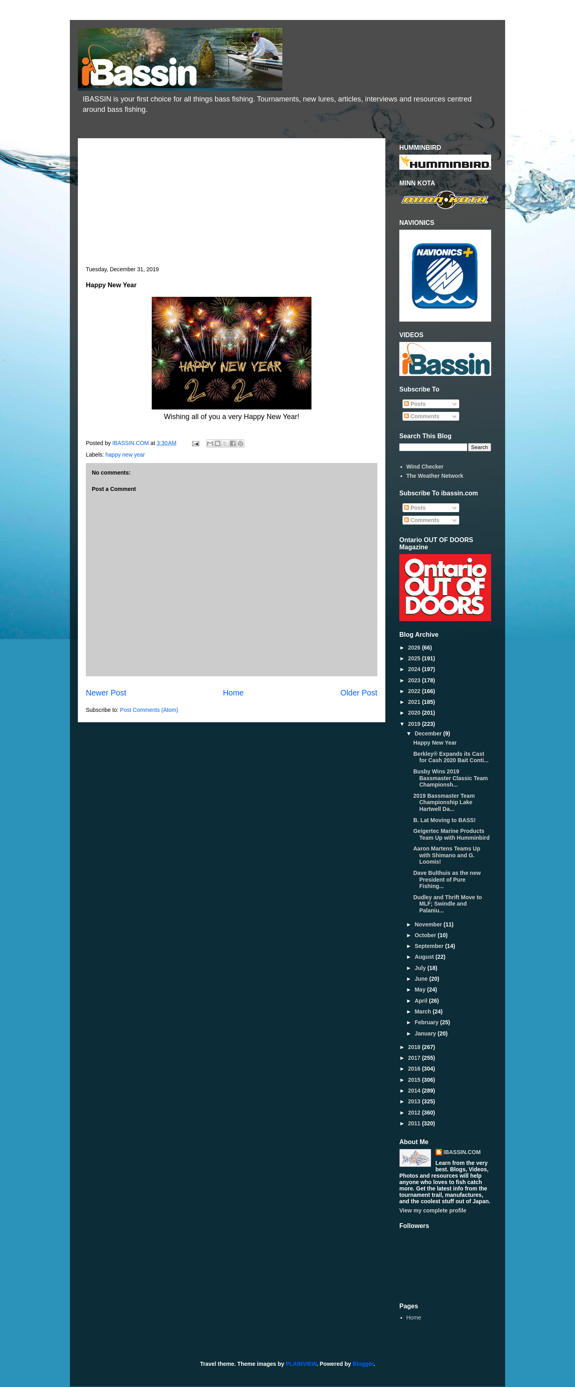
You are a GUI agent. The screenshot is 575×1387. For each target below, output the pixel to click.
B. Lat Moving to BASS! (444, 820)
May (420, 989)
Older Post (358, 692)
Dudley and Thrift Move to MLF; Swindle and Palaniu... (447, 904)
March (423, 1011)
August (424, 957)
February (427, 1022)
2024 (415, 669)
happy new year (125, 454)
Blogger (363, 1364)
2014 (415, 1090)
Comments (421, 416)
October (426, 935)
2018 (415, 1047)
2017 (415, 1058)
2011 (415, 1123)
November (428, 924)
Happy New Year (435, 742)
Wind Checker (425, 466)
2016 (415, 1068)
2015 (415, 1080)
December (428, 733)
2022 (415, 691)
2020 (415, 712)
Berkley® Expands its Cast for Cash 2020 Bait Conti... (450, 757)
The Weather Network (435, 476)
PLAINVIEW (301, 1364)
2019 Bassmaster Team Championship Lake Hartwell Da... (444, 803)
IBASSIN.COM (131, 443)
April (421, 1001)
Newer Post (106, 692)
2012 (415, 1112)
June (421, 979)
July (420, 968)
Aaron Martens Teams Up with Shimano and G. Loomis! (446, 855)
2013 (415, 1101)
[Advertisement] (231, 206)
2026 (415, 647)
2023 (415, 680)
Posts (415, 404)
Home (233, 692)
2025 (415, 658)
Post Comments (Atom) (149, 710)
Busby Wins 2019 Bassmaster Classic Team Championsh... (450, 778)
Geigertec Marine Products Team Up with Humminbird (451, 834)
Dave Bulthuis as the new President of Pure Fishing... (447, 880)
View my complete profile (432, 1210)
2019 (415, 724)
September (429, 946)
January (426, 1033)
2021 (415, 702)
